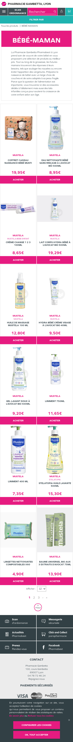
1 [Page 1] (29, 597)
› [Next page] (42, 597)
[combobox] (41, 11)
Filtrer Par (36, 19)
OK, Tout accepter (36, 734)
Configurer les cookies (36, 725)
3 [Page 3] (39, 597)
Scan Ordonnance (17, 12)
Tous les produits (9, 25)
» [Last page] (46, 597)
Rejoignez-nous (36, 679)
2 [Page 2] (34, 597)
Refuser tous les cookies (41, 715)
